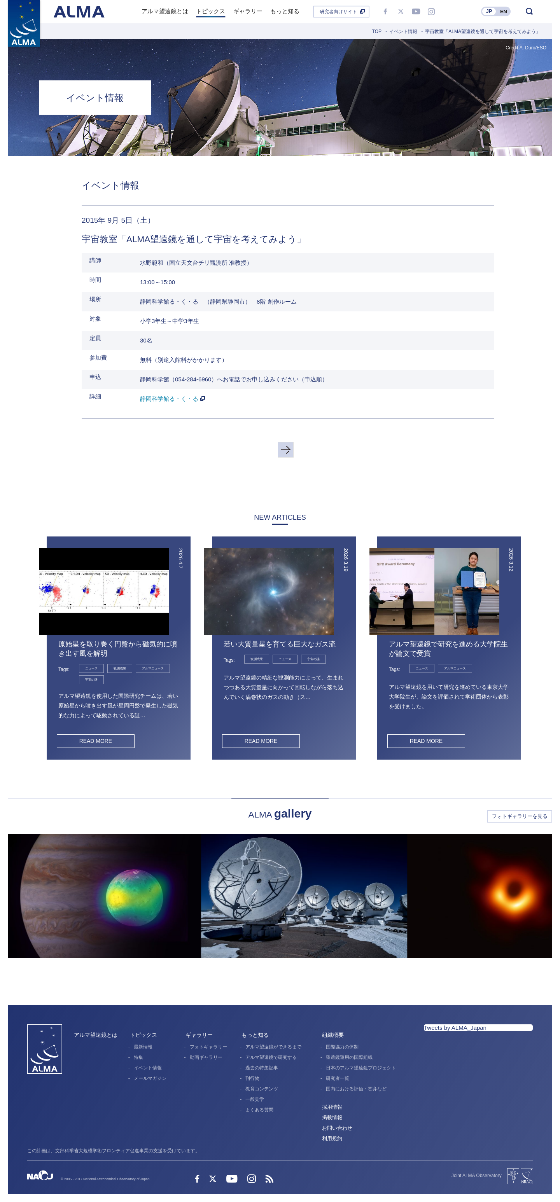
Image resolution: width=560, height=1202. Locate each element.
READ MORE (95, 741)
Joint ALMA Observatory (477, 1175)
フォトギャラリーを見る (520, 816)
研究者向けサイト (338, 11)
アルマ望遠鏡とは (95, 1035)
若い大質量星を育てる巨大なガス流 (280, 644)
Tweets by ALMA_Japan (455, 1027)
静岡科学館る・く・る (169, 398)
